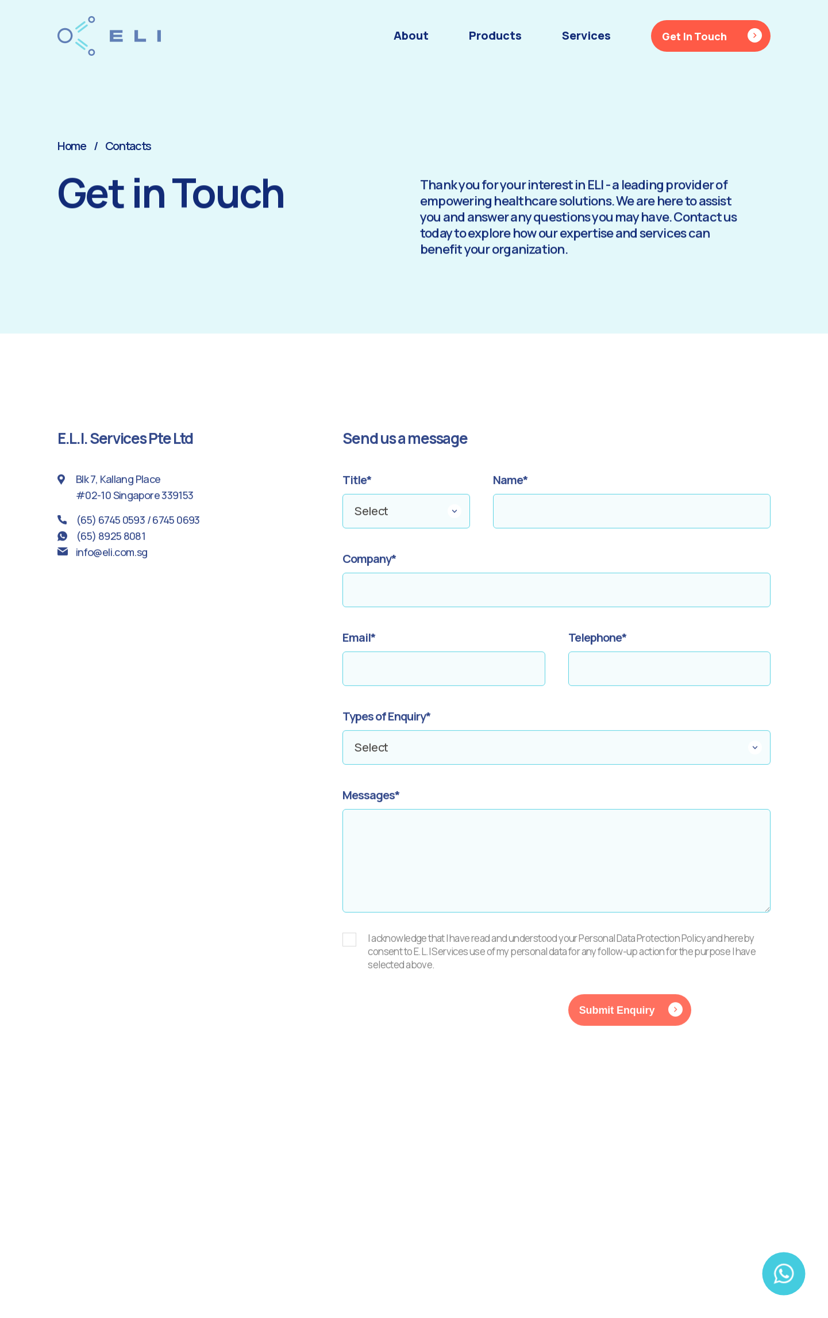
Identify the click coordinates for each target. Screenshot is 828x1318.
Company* (369, 565)
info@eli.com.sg (112, 558)
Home (71, 146)
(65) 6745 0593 (110, 526)
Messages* (371, 801)
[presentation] (429, 1023)
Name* (510, 486)
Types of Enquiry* (386, 722)
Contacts (128, 146)
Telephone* (597, 644)
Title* (357, 486)
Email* (359, 644)
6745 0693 (175, 526)
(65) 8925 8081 (110, 542)
